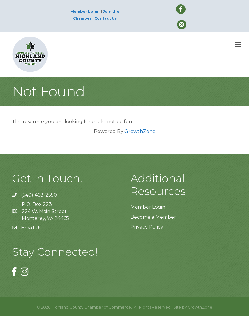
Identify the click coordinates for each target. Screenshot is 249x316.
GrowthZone (140, 131)
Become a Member (153, 217)
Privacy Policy (146, 227)
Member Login (85, 11)
